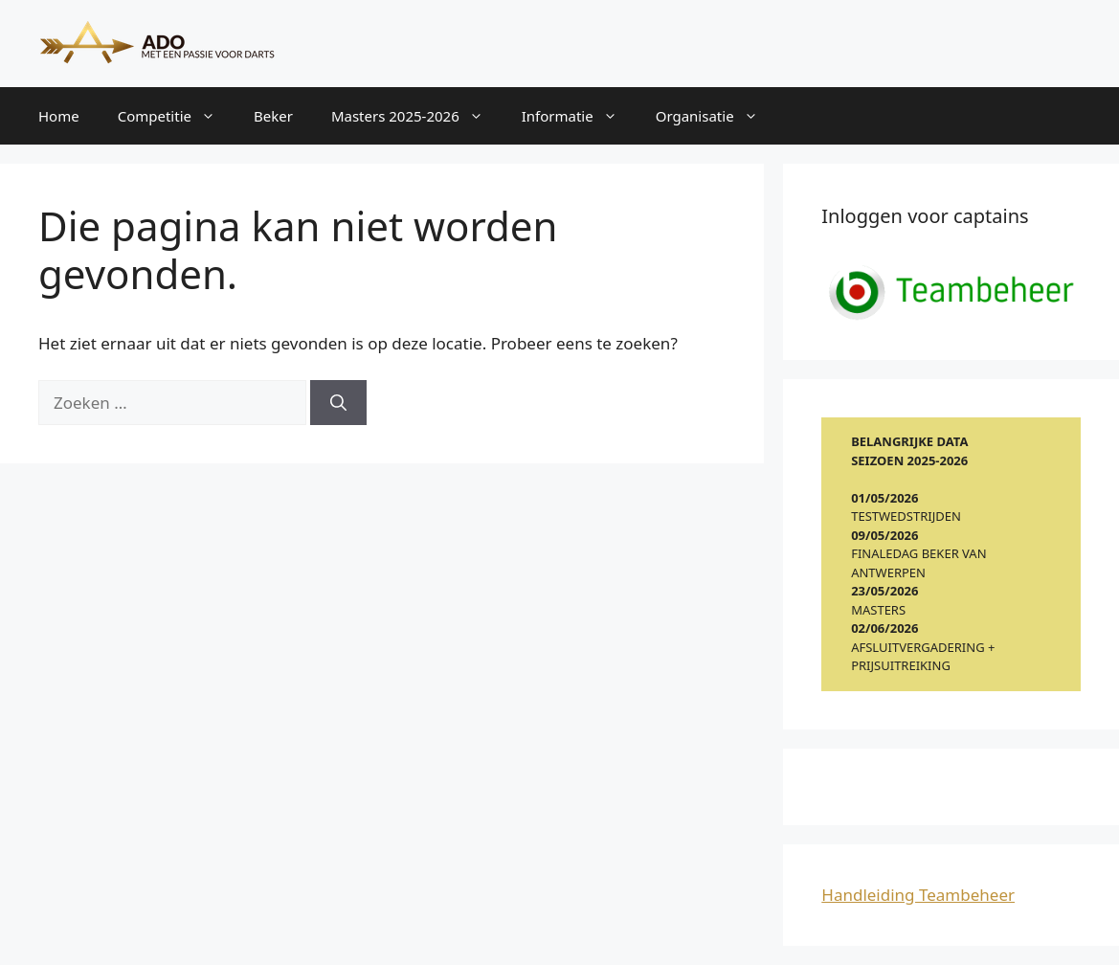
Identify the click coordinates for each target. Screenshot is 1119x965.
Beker (273, 115)
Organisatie (716, 116)
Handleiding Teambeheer (918, 895)
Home (58, 115)
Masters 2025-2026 (417, 116)
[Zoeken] (338, 403)
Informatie (579, 116)
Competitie (176, 116)
